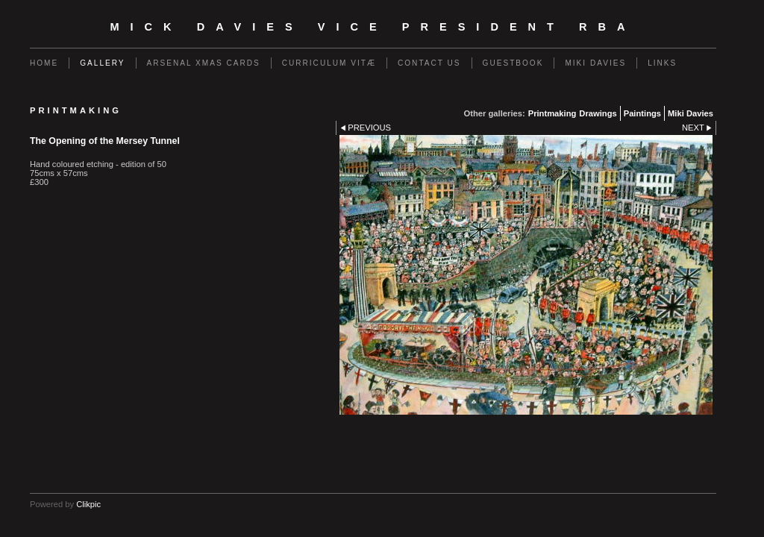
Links (662, 63)
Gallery (102, 63)
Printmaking (552, 113)
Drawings (597, 113)
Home (44, 63)
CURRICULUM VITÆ (329, 63)
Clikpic (88, 504)
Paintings (642, 113)
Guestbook (513, 63)
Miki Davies (595, 63)
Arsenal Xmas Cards (203, 63)
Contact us (429, 63)
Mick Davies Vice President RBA (373, 27)
